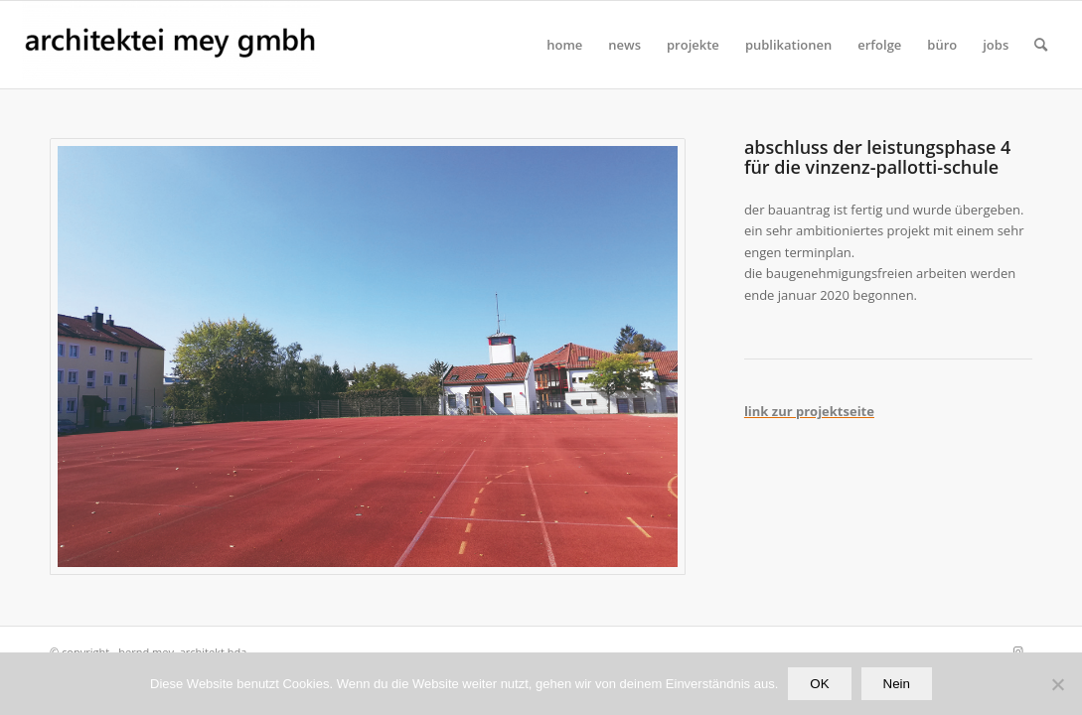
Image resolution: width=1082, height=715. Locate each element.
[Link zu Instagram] (1017, 651)
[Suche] (1040, 44)
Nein (896, 683)
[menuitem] (564, 44)
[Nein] (1057, 684)
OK (819, 683)
